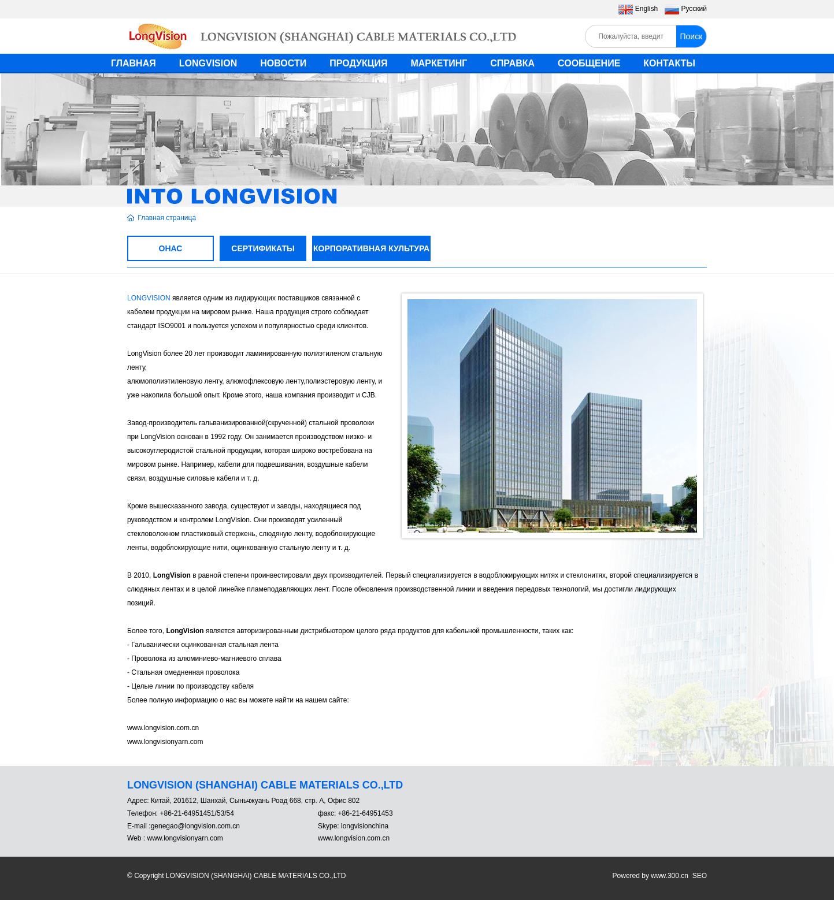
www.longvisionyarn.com (185, 838)
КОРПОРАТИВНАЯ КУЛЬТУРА (371, 248)
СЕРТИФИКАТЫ (262, 248)
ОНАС (171, 248)
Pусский (694, 9)
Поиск (691, 36)
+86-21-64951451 (187, 813)
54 (230, 813)
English (646, 9)
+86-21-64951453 (364, 813)
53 (220, 813)
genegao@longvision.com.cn (195, 826)
